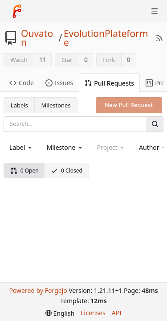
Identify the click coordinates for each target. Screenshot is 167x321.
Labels (19, 105)
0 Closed (66, 170)
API (117, 313)
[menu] (59, 313)
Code (21, 82)
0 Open (24, 170)
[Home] (16, 11)
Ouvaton (37, 38)
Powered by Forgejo (38, 290)
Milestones (56, 105)
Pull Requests (109, 83)
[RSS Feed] (159, 38)
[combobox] (21, 147)
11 (42, 59)
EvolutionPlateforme (106, 38)
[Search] (155, 124)
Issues (59, 82)
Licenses (93, 313)
